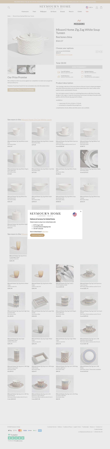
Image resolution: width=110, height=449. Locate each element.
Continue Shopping (37, 235)
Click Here (45, 231)
